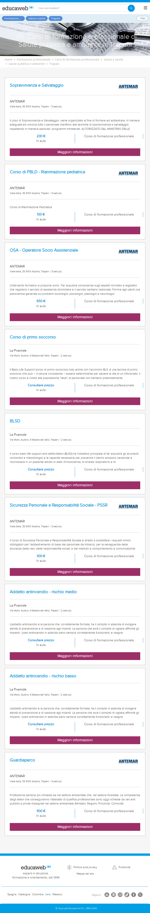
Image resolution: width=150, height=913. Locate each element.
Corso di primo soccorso (33, 337)
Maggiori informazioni (75, 152)
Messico (57, 894)
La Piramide (18, 351)
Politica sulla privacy (85, 867)
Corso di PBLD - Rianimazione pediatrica (47, 172)
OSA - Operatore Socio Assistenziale (44, 250)
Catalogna (24, 894)
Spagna (11, 894)
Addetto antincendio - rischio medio (43, 592)
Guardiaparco (22, 760)
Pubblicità (124, 867)
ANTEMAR (17, 101)
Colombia (37, 894)
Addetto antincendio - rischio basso (43, 676)
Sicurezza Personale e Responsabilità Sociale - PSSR (58, 505)
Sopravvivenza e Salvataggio (36, 85)
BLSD (15, 421)
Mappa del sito (85, 873)
